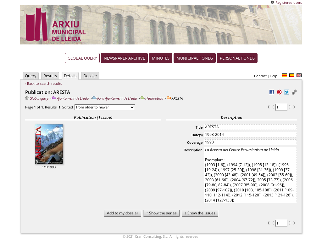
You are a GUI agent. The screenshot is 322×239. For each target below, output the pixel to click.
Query (30, 76)
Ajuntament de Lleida (70, 98)
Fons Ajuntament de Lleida (114, 98)
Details (70, 76)
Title (199, 127)
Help (273, 75)
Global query (82, 58)
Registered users (288, 2)
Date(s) (197, 134)
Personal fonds (237, 58)
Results (50, 76)
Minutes (160, 58)
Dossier (90, 76)
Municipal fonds (194, 58)
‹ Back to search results (43, 83)
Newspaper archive (124, 58)
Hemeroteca (152, 98)
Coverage (195, 142)
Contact (260, 75)
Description (193, 150)
